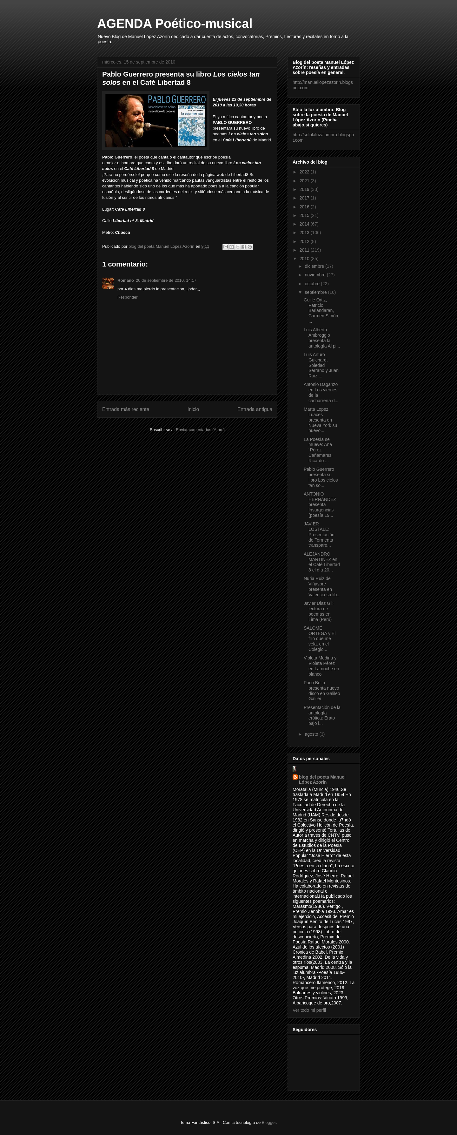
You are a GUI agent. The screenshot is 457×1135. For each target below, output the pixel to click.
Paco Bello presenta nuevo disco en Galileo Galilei (322, 690)
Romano (125, 280)
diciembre (315, 266)
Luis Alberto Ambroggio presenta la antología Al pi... (322, 337)
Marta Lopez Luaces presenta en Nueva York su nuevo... (320, 420)
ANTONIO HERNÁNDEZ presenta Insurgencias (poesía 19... (320, 504)
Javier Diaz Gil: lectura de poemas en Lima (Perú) (319, 611)
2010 (305, 258)
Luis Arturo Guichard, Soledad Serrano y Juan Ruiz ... (321, 365)
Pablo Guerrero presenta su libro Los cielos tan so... (321, 477)
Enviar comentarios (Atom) (200, 429)
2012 (305, 241)
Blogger (269, 1122)
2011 (305, 250)
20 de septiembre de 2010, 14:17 (166, 280)
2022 (305, 171)
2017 (305, 197)
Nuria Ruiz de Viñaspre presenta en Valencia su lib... (322, 586)
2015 (305, 215)
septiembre (316, 292)
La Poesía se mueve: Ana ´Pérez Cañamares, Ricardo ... (318, 450)
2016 (305, 206)
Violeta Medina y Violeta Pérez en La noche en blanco (321, 665)
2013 (305, 232)
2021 (305, 180)
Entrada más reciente (125, 409)
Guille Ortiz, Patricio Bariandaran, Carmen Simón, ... (321, 310)
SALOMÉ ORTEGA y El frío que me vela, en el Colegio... (319, 638)
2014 (305, 223)
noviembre (316, 274)
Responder (127, 297)
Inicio (193, 409)
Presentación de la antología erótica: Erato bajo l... (322, 715)
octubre (313, 283)
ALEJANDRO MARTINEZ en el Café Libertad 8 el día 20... (322, 561)
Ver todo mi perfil (309, 1010)
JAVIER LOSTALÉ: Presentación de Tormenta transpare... (319, 534)
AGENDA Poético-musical (175, 23)
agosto (312, 734)
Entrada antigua (254, 409)
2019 (305, 189)
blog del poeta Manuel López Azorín (322, 779)
